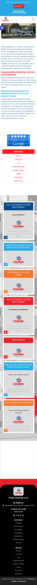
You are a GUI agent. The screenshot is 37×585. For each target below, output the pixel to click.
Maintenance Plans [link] (18, 167)
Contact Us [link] (18, 159)
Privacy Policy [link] (18, 181)
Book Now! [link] (18, 6)
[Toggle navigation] (33, 19)
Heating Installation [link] (18, 539)
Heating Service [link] (18, 536)
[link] (2, 28)
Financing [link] (18, 542)
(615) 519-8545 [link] (18, 512)
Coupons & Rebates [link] (18, 170)
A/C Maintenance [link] (19, 526)
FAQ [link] (18, 163)
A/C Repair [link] (19, 523)
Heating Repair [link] (18, 533)
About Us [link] (18, 156)
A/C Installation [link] (18, 529)
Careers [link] (18, 174)
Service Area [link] (18, 177)
